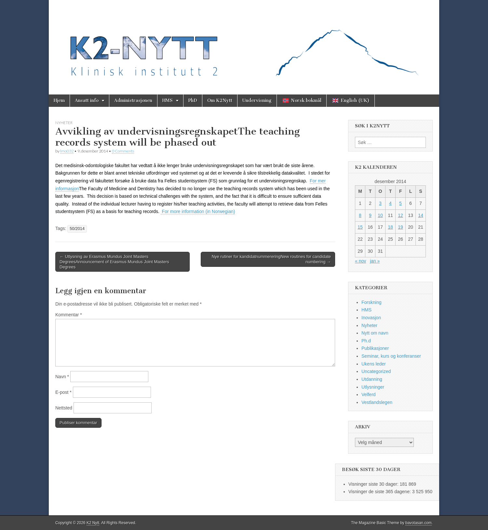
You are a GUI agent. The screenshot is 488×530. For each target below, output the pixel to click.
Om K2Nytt (219, 100)
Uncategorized (376, 371)
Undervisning (257, 100)
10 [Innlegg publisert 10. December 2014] (380, 215)
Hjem (59, 100)
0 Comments (123, 151)
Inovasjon (371, 317)
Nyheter (64, 123)
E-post (63, 392)
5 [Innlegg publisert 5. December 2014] (400, 203)
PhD (192, 100)
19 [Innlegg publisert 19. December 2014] (400, 227)
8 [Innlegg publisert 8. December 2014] (360, 215)
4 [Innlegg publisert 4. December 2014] (390, 203)
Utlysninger (372, 387)
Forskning (371, 302)
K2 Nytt (93, 523)
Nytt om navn (374, 333)
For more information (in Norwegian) (198, 211)
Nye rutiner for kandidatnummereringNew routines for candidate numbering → (271, 259)
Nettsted (63, 407)
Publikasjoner (375, 348)
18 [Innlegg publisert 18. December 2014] (390, 227)
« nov (360, 261)
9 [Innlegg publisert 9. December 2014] (370, 215)
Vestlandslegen (376, 402)
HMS (167, 100)
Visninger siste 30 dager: (374, 484)
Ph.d (366, 340)
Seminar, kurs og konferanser (391, 356)
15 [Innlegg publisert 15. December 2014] (360, 227)
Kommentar (68, 314)
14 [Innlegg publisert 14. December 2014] (420, 215)
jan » (375, 261)
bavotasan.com (418, 523)
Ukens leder (373, 363)
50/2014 (77, 228)
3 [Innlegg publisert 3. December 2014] (380, 203)
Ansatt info (87, 100)
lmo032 (67, 151)
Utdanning (371, 379)
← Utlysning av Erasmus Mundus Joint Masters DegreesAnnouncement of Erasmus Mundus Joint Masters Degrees (114, 261)
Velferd (368, 394)
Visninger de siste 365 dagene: (380, 491)
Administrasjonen (133, 100)
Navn (62, 376)
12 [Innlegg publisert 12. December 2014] (400, 215)
